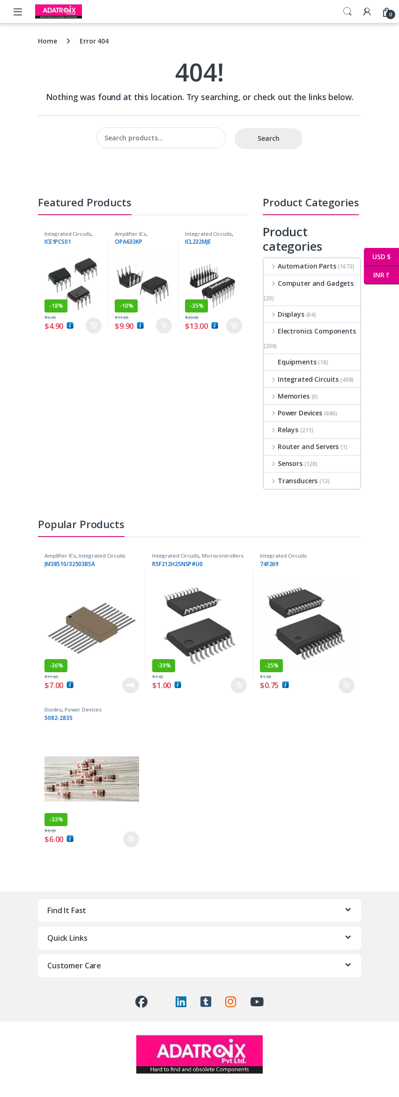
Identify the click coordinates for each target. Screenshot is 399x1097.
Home (47, 40)
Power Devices (293, 412)
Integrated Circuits (67, 233)
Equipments (290, 361)
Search (347, 12)
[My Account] (367, 11)
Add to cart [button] (94, 326)
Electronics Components (310, 331)
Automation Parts (300, 266)
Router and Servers (301, 446)
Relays (281, 429)
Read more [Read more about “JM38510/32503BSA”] (130, 685)
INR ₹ (377, 275)
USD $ (377, 257)
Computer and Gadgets (309, 283)
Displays (284, 314)
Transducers (291, 480)
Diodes (53, 709)
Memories (287, 396)
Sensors (283, 463)
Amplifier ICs (130, 233)
